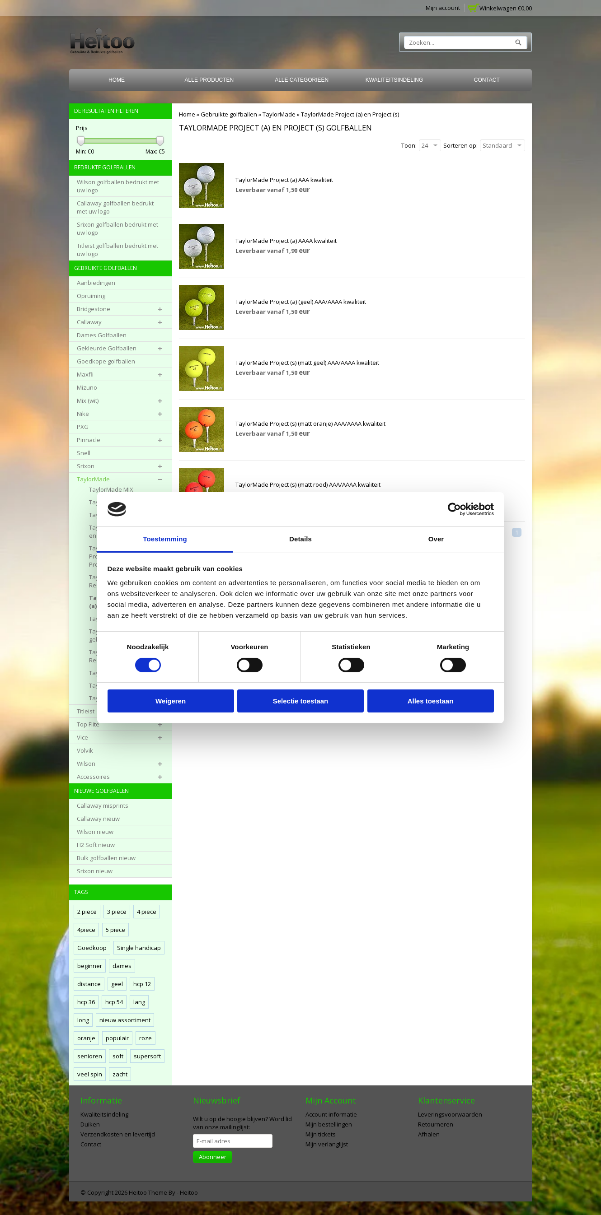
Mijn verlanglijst (326, 1144)
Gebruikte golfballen (229, 114)
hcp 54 (114, 1002)
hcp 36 (86, 1002)
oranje (86, 1038)
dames (122, 966)
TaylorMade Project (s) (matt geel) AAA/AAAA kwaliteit (307, 362)
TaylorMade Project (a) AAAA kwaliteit (286, 241)
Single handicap (139, 948)
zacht (120, 1074)
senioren (89, 1056)
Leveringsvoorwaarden (450, 1114)
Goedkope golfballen (106, 361)
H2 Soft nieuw (96, 845)
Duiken (90, 1124)
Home (116, 80)
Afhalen (429, 1134)
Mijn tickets (320, 1134)
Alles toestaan (431, 701)
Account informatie (331, 1114)
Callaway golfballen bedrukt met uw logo (115, 207)
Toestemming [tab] (165, 539)
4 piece (146, 912)
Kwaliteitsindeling (394, 80)
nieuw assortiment (124, 1020)
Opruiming (91, 296)
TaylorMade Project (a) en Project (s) (350, 114)
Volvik (85, 750)
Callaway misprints (102, 805)
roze (145, 1038)
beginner (89, 966)
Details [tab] (300, 539)
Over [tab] (436, 539)
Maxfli (85, 374)
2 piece (87, 912)
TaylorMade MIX (111, 489)
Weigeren (170, 701)
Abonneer (212, 1157)
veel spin (89, 1074)
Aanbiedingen (96, 283)
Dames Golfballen (102, 335)
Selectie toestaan (301, 701)
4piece (86, 930)
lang (139, 1002)
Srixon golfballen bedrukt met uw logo (117, 228)
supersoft (147, 1056)
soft (118, 1056)
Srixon (85, 466)
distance (89, 984)
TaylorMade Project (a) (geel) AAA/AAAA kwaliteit (300, 302)
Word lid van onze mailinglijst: (242, 1123)
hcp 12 (142, 984)
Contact (487, 80)
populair (117, 1038)
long (83, 1020)
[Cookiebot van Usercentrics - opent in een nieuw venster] (454, 509)
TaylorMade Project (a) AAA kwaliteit (284, 180)
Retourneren (435, 1124)
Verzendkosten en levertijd (117, 1134)
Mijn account (443, 8)
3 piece (117, 912)
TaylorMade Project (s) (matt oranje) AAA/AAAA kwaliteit (310, 423)
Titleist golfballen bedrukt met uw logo (117, 250)
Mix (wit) (88, 400)
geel (117, 984)
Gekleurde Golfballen (106, 348)
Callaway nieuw (98, 819)
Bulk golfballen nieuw (106, 858)
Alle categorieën (302, 80)
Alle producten (209, 80)
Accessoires (93, 777)
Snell (83, 453)
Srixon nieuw (95, 871)
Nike (83, 414)
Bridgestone (93, 309)
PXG (83, 427)
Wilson (86, 763)
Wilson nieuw (95, 832)
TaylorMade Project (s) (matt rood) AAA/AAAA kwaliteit (307, 484)
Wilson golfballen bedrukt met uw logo (118, 186)
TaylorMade (279, 114)
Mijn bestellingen (328, 1124)
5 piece (115, 930)
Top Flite (88, 724)
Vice (82, 737)
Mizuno (87, 387)
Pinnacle (88, 440)
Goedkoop (92, 948)
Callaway (89, 322)
